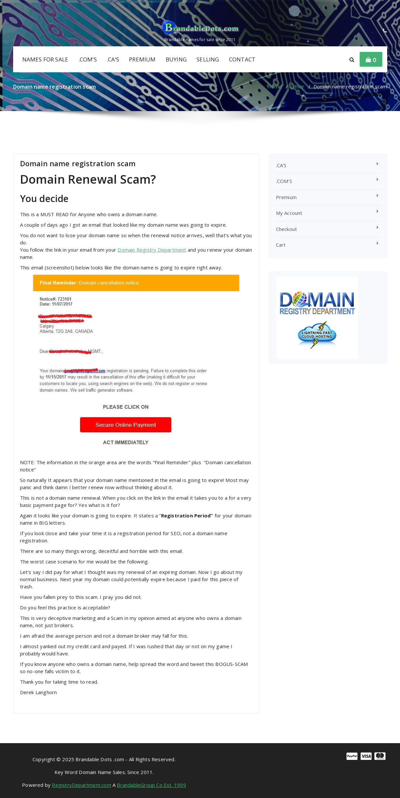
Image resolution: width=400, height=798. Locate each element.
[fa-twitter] (34, 7)
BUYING (176, 59)
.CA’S (113, 59)
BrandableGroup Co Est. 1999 (151, 785)
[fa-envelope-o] (45, 7)
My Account (289, 213)
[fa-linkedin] (24, 7)
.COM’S (87, 59)
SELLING (208, 59)
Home (274, 86)
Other (297, 86)
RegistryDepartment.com (81, 785)
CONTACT (242, 59)
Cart (281, 244)
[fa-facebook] (14, 7)
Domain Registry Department (151, 249)
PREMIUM (142, 59)
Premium (286, 197)
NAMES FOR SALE (45, 59)
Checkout (286, 229)
